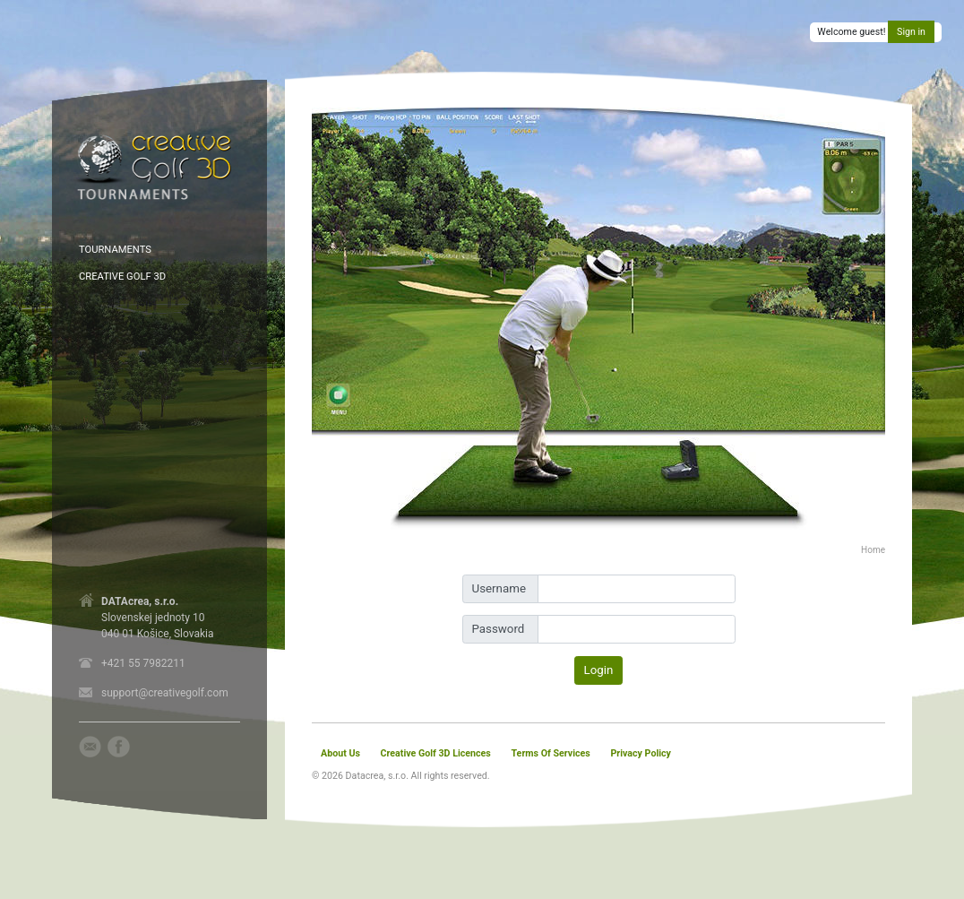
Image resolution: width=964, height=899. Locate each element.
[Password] (637, 629)
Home (873, 550)
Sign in (911, 32)
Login (599, 670)
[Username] (637, 589)
